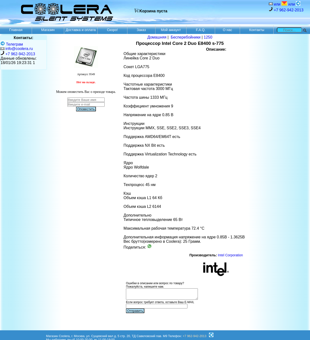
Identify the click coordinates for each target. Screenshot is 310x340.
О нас (227, 30)
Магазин (48, 30)
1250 (208, 37)
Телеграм (11, 44)
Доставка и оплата (81, 30)
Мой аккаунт (171, 30)
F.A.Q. (201, 30)
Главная (16, 30)
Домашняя (156, 37)
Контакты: (23, 38)
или (280, 3)
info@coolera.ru (19, 49)
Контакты (256, 30)
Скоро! (112, 30)
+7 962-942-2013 (286, 9)
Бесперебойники (186, 37)
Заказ (141, 30)
